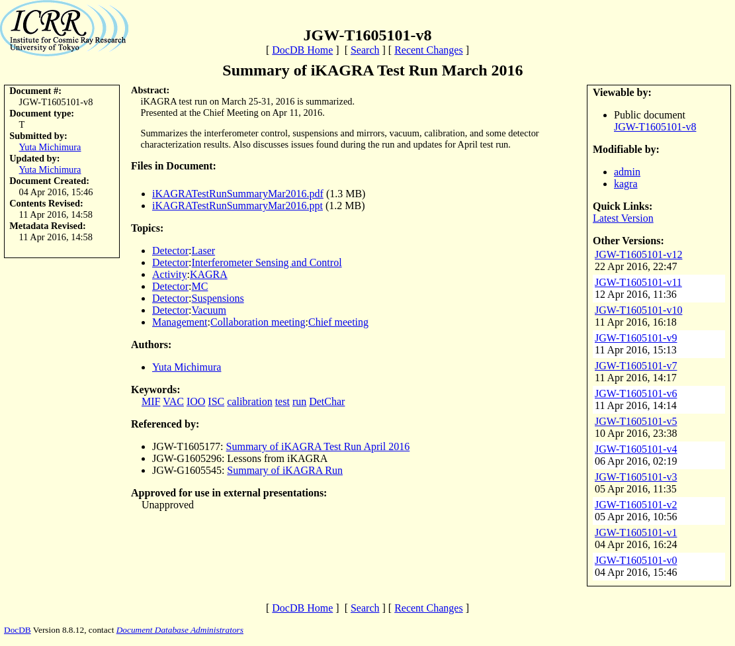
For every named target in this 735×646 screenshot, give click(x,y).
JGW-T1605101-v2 (636, 504)
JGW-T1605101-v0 (636, 560)
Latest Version (623, 218)
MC (200, 286)
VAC (173, 401)
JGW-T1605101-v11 (638, 282)
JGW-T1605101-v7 (636, 365)
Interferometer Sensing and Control (267, 262)
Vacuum (209, 310)
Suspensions (218, 298)
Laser (204, 250)
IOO (196, 401)
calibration (249, 401)
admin (627, 171)
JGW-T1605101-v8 (655, 126)
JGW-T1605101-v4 (636, 449)
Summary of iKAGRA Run (285, 470)
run (299, 401)
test (282, 401)
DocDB (17, 630)
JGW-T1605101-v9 (636, 338)
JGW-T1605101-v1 (636, 532)
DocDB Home (302, 50)
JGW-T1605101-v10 (638, 310)
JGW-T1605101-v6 (636, 393)
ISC (216, 401)
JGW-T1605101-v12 (638, 254)
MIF (151, 401)
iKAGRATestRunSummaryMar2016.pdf (238, 193)
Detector (170, 250)
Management (180, 322)
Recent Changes (428, 50)
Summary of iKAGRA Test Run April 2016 (318, 446)
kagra (626, 183)
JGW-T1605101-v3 (636, 477)
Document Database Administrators (179, 630)
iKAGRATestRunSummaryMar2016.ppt (237, 205)
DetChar (327, 401)
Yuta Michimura (50, 147)
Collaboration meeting (258, 322)
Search (365, 50)
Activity (169, 274)
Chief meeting (338, 322)
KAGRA (209, 274)
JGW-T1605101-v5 (636, 421)
